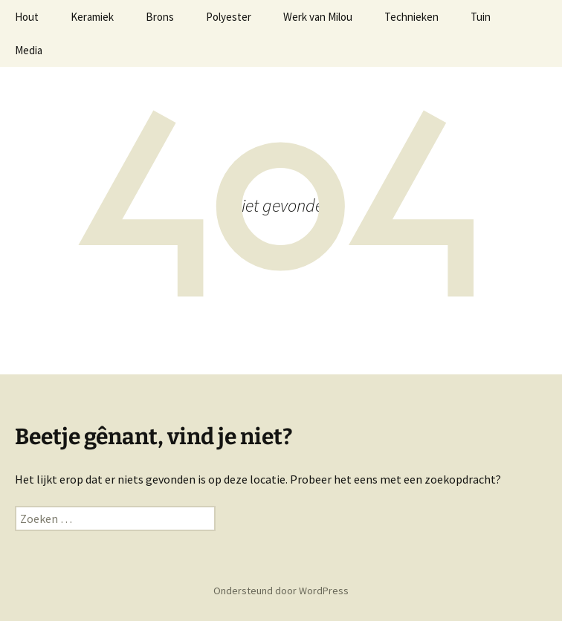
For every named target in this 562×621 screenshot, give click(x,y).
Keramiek (92, 17)
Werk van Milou (317, 17)
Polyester (228, 17)
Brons (160, 17)
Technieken (411, 17)
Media (28, 50)
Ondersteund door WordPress (281, 590)
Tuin (481, 17)
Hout (27, 17)
